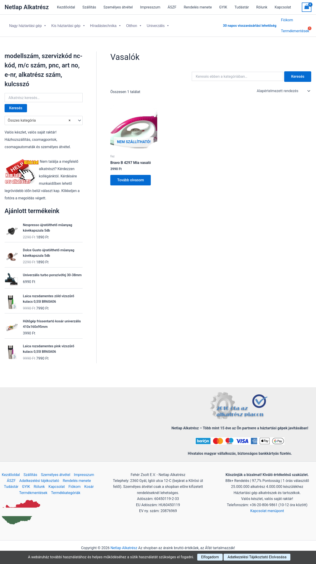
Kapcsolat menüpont (267, 511)
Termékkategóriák (65, 493)
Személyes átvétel (118, 7)
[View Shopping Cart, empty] (306, 7)
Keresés (15, 104)
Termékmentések (33, 493)
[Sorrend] (283, 87)
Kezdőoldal (66, 7)
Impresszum (150, 7)
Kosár (89, 486)
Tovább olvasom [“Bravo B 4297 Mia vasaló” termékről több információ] (130, 176)
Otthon (134, 23)
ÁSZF (172, 7)
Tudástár (242, 7)
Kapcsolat (283, 7)
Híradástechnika (106, 23)
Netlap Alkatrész (27, 7)
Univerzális (158, 23)
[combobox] (44, 116)
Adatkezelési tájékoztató (39, 480)
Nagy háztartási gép (28, 23)
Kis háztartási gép (68, 23)
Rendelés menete (198, 7)
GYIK (223, 7)
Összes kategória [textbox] (39, 116)
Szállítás (89, 7)
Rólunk (261, 7)
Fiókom (287, 21)
